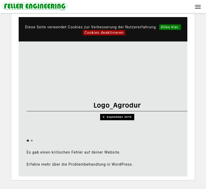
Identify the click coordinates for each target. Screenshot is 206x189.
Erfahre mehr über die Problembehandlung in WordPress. (80, 164)
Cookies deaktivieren (103, 32)
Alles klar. (170, 27)
